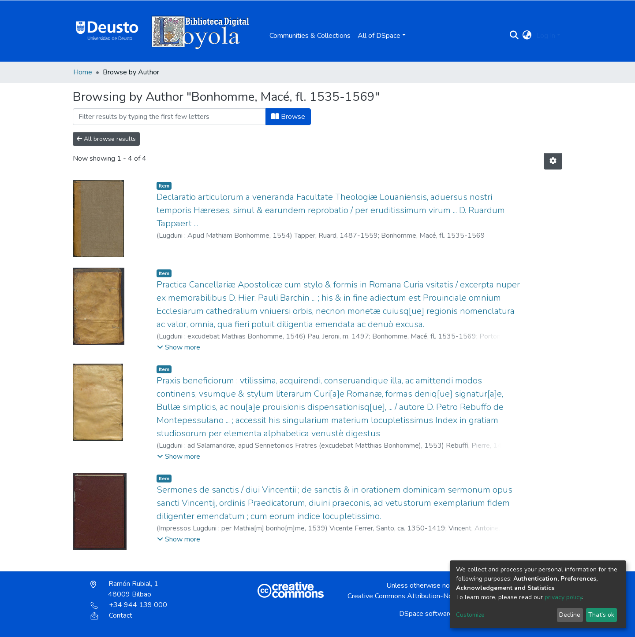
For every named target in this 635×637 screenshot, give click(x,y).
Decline (569, 615)
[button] (527, 35)
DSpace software (426, 614)
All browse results (106, 139)
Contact (111, 615)
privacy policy (563, 597)
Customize (470, 615)
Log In (545, 36)
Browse (288, 117)
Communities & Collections (310, 36)
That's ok (601, 615)
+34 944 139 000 (128, 605)
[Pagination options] (553, 161)
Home (82, 72)
